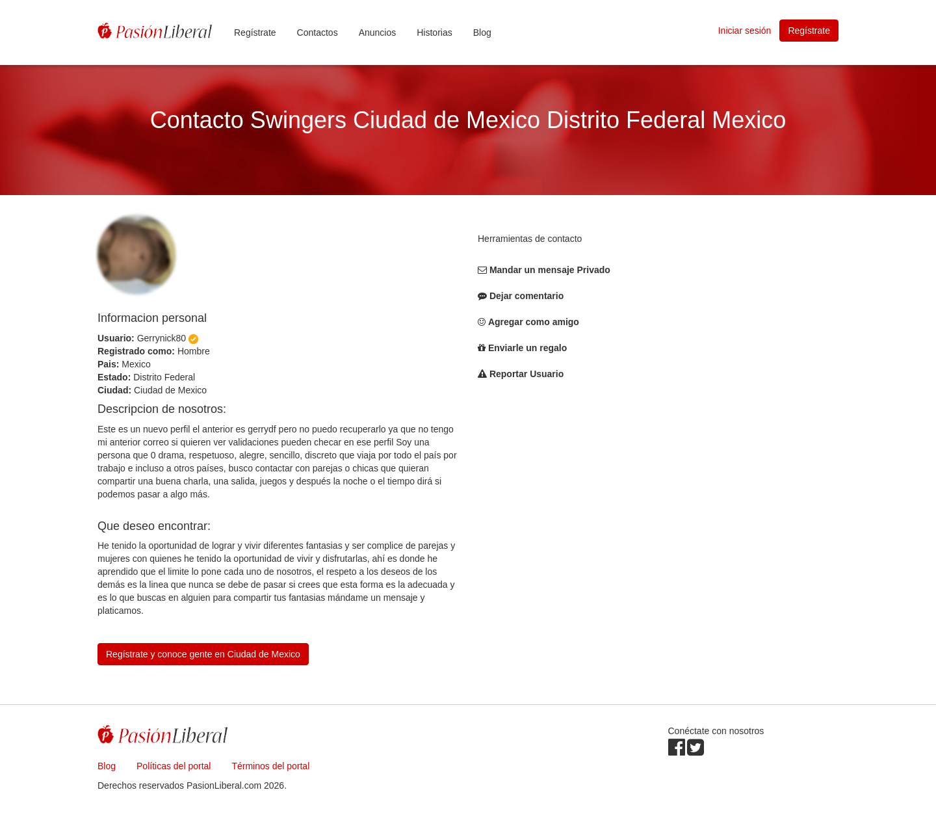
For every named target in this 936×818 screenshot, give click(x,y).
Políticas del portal (173, 766)
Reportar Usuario (526, 374)
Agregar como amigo (533, 322)
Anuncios (377, 32)
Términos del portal (270, 766)
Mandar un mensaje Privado (549, 270)
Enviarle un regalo (527, 348)
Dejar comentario (526, 296)
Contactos (317, 32)
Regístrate (255, 32)
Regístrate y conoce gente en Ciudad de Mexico (203, 654)
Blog (482, 32)
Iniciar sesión (745, 30)
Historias (434, 32)
